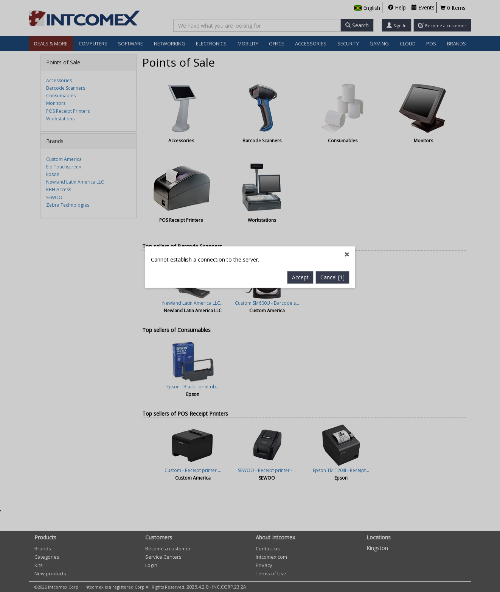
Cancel (332, 218)
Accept (300, 218)
